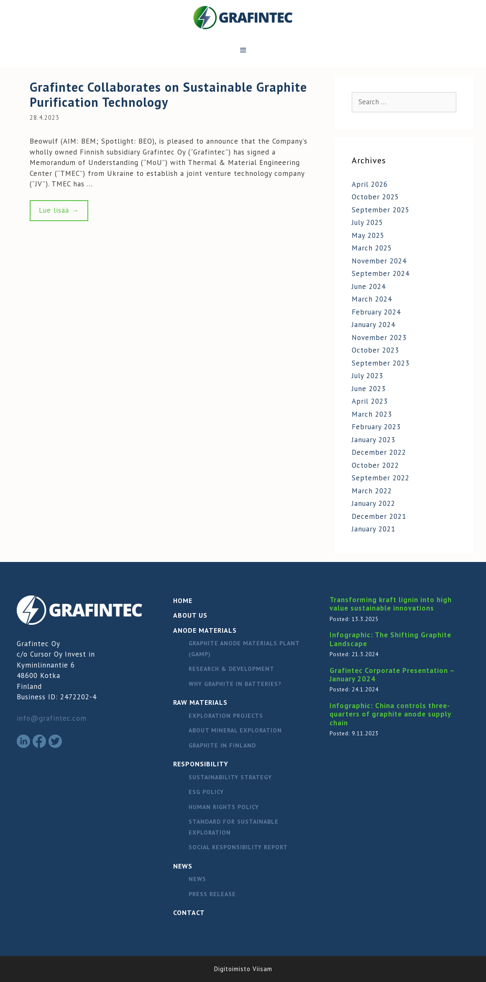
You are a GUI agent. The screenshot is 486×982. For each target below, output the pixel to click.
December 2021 (379, 516)
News (182, 866)
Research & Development (231, 669)
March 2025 (372, 248)
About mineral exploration (235, 730)
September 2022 (380, 477)
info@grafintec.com (52, 718)
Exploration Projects (226, 715)
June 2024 (369, 286)
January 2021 (373, 529)
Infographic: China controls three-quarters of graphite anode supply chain (390, 714)
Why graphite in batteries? (235, 684)
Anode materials (205, 630)
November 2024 (379, 260)
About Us (190, 615)
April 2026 (370, 184)
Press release (212, 894)
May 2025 (368, 235)
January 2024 (373, 324)
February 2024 (376, 312)
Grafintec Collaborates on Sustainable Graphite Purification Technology (168, 94)
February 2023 (376, 426)
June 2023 (369, 388)
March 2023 (372, 414)
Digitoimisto (232, 969)
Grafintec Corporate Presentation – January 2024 (392, 674)
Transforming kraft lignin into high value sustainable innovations (391, 604)
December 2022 (379, 452)
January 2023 (373, 439)
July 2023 (367, 375)
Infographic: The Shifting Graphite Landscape (390, 639)
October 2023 (375, 350)
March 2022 (372, 490)
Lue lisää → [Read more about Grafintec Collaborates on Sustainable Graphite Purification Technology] (59, 210)
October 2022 (375, 465)
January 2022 (373, 503)
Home (182, 600)
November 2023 (379, 337)
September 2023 (380, 363)
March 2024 (372, 299)
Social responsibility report (238, 847)
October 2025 (375, 196)
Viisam (262, 969)
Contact (189, 912)
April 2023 (370, 401)
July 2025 (367, 222)
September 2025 (380, 209)
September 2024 (380, 273)
